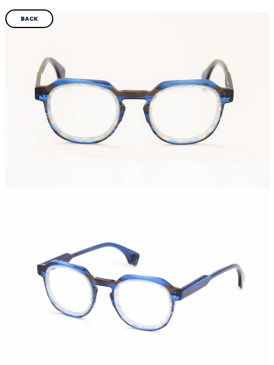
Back (29, 19)
